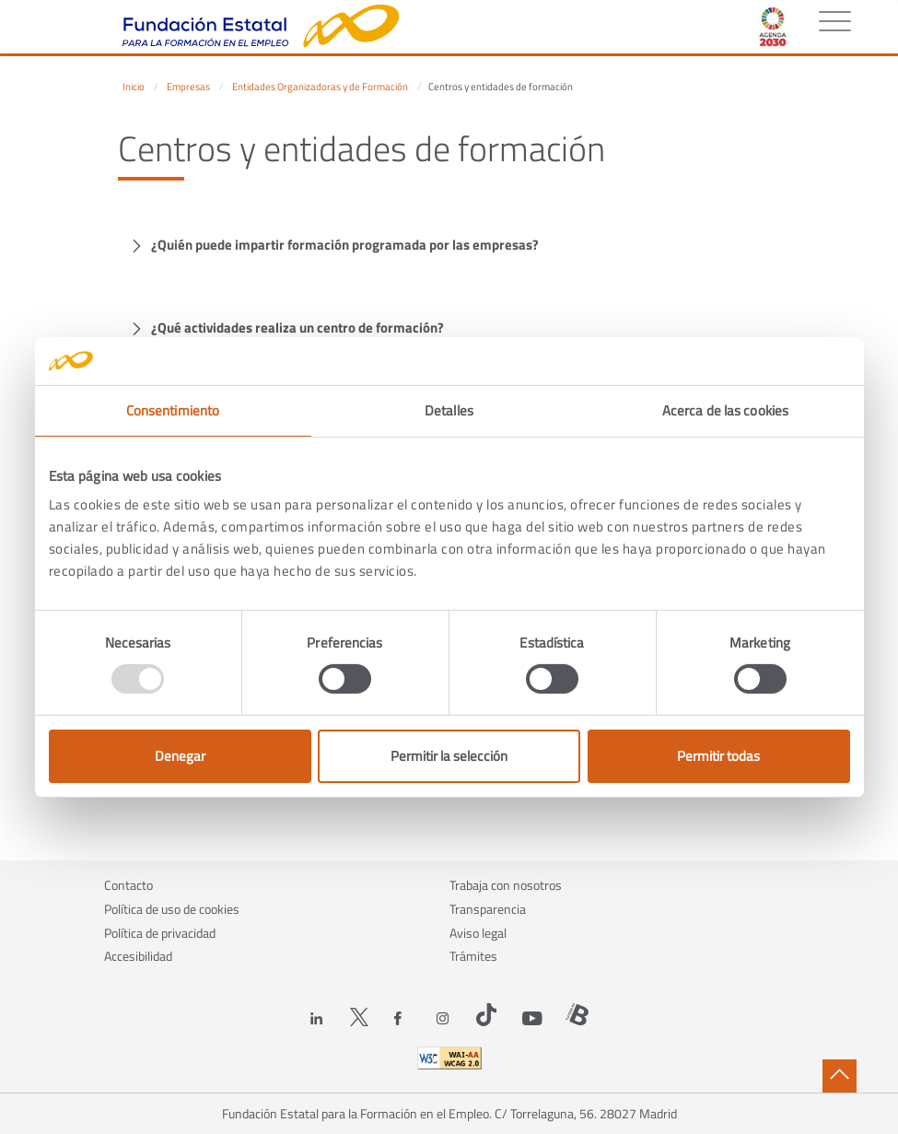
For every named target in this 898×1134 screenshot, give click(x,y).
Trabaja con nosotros (505, 884)
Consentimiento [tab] (172, 410)
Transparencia (487, 908)
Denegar (180, 755)
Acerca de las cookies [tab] (725, 410)
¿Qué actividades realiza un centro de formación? (297, 327)
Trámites (473, 955)
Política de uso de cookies (171, 908)
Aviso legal (478, 932)
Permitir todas (718, 755)
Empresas (188, 86)
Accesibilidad (138, 955)
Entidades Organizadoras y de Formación (320, 86)
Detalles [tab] (449, 410)
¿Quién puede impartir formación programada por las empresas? (345, 244)
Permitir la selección (449, 755)
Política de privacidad (160, 932)
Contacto (128, 884)
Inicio (133, 86)
